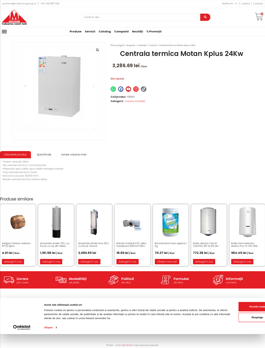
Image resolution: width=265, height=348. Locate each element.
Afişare (48, 341)
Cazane (153, 45)
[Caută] (140, 17)
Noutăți (137, 31)
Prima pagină (118, 45)
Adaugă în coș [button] (13, 261)
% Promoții (154, 31)
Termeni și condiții (166, 306)
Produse (75, 31)
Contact (258, 3)
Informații (234, 278)
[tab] (15, 154)
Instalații (142, 45)
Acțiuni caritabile (213, 311)
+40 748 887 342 (49, 3)
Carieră (245, 3)
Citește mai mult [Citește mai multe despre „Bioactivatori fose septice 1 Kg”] (167, 261)
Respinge (237, 331)
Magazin (131, 45)
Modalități (77, 278)
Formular (181, 278)
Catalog (105, 31)
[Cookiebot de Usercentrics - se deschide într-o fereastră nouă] (22, 341)
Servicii (90, 31)
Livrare (22, 278)
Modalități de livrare (119, 306)
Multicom (229, 3)
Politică (127, 278)
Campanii (121, 31)
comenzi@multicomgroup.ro (19, 3)
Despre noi (209, 306)
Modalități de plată (119, 311)
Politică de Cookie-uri (168, 311)
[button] (98, 50)
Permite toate (237, 320)
